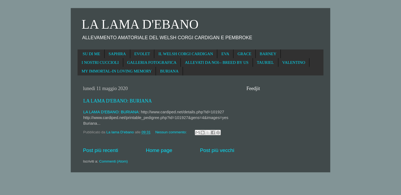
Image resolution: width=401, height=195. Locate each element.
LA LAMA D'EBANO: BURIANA (117, 101)
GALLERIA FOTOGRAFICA (152, 62)
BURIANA (169, 71)
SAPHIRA (117, 54)
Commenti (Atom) (113, 161)
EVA (225, 54)
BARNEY (268, 54)
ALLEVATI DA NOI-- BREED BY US (216, 62)
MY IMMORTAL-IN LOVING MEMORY (117, 71)
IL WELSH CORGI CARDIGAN (185, 54)
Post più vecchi (217, 150)
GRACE (244, 54)
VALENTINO (293, 62)
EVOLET (142, 54)
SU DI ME (91, 54)
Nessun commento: (171, 132)
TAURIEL (265, 62)
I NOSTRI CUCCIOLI (100, 62)
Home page (159, 150)
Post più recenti (100, 150)
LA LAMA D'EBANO (140, 24)
